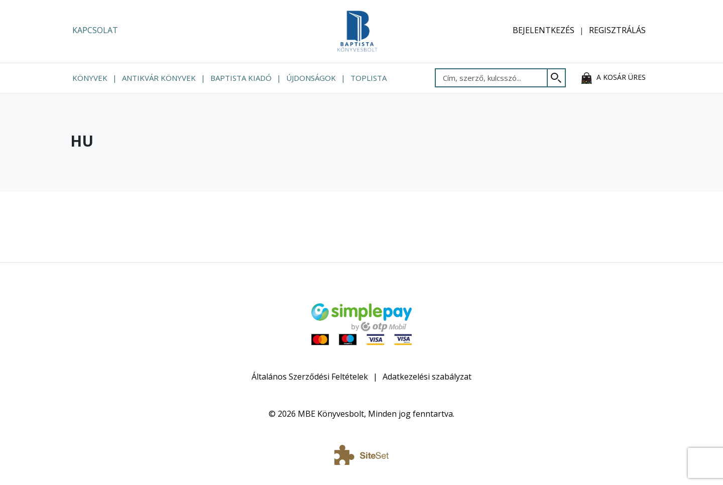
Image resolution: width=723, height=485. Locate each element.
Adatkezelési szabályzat (427, 376)
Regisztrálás (617, 30)
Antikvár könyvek (159, 78)
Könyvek (89, 78)
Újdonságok (311, 78)
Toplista (368, 78)
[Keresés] (556, 77)
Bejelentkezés (543, 30)
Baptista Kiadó (241, 78)
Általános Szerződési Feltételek (310, 376)
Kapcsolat (95, 30)
